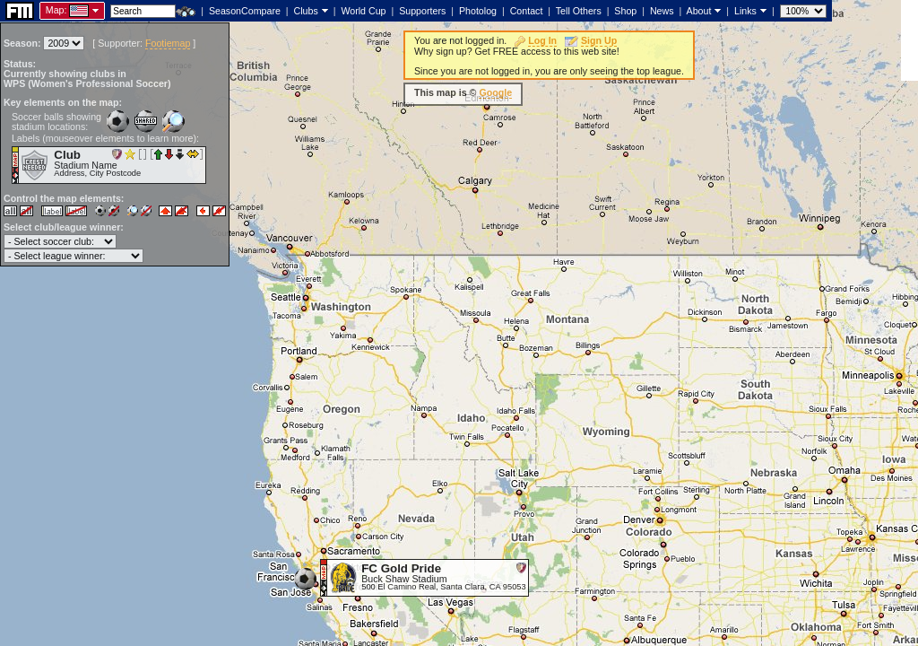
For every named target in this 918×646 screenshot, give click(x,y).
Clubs (306, 10)
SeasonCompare (245, 10)
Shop (625, 10)
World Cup (363, 10)
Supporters (422, 10)
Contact (526, 10)
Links (745, 10)
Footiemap (167, 43)
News (662, 10)
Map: (56, 9)
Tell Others (579, 10)
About (699, 10)
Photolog (478, 10)
